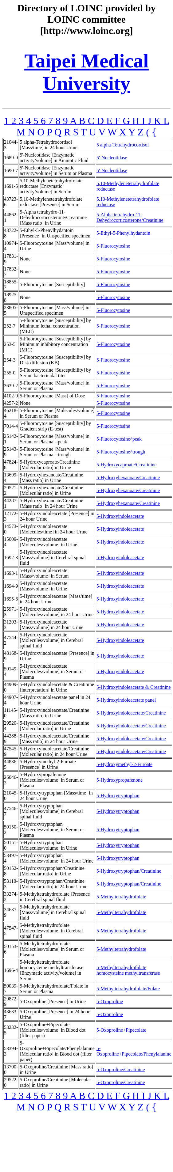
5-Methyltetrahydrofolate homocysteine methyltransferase (128, 970)
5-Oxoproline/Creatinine (120, 1069)
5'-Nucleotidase (111, 157)
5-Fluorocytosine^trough (120, 451)
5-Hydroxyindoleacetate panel (126, 700)
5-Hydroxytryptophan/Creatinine (128, 871)
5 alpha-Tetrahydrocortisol (122, 144)
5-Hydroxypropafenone (119, 780)
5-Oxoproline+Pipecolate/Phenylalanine (133, 1051)
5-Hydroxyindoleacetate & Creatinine (133, 687)
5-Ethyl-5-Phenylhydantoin (123, 233)
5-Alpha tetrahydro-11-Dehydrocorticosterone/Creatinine (129, 217)
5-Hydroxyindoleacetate (120, 516)
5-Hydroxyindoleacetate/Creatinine (131, 712)
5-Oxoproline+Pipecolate (121, 1030)
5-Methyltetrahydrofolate (121, 896)
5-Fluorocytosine (113, 245)
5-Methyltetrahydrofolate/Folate (128, 988)
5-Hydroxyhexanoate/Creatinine (128, 477)
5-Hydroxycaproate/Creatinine (126, 464)
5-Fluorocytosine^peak (119, 439)
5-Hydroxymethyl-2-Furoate (124, 764)
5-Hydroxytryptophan (118, 795)
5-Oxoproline (109, 1001)
